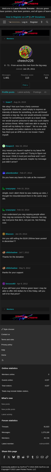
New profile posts (8, 409)
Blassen (10, 234)
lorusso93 (10, 283)
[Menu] (4, 22)
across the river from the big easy (31, 65)
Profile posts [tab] (8, 92)
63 (46, 78)
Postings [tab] (37, 92)
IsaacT (9, 102)
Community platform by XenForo (25, 467)
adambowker (12, 173)
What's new (7, 398)
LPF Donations (38, 17)
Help (3, 350)
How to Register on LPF (17, 17)
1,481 (6, 78)
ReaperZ (10, 146)
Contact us (5, 334)
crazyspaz (11, 188)
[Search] (47, 22)
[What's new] (41, 22)
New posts (5, 404)
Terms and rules (7, 340)
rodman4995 (44, 444)
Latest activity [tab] (24, 92)
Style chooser (7, 329)
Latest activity (6, 414)
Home (3, 355)
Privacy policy (6, 345)
